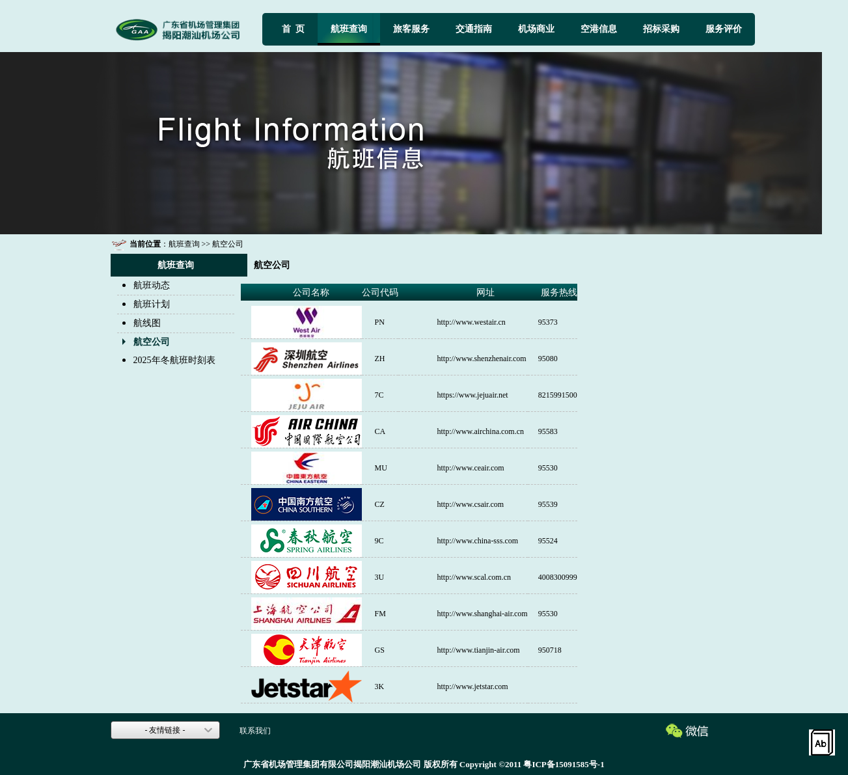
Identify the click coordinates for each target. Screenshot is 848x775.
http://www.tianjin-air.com (478, 650)
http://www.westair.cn (471, 322)
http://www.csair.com (470, 504)
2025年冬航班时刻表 (174, 360)
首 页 (293, 29)
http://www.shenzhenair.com (482, 358)
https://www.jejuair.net (472, 395)
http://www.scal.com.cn (474, 577)
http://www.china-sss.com (478, 540)
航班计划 (151, 304)
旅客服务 (411, 29)
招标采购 (661, 29)
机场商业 (536, 29)
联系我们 (255, 730)
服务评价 (723, 29)
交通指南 (474, 29)
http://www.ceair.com (470, 467)
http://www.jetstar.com (472, 686)
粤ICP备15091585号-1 (563, 764)
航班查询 (349, 29)
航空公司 (227, 244)
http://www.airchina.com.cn (481, 431)
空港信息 (599, 29)
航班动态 (151, 285)
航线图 (147, 323)
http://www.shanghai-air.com (482, 613)
